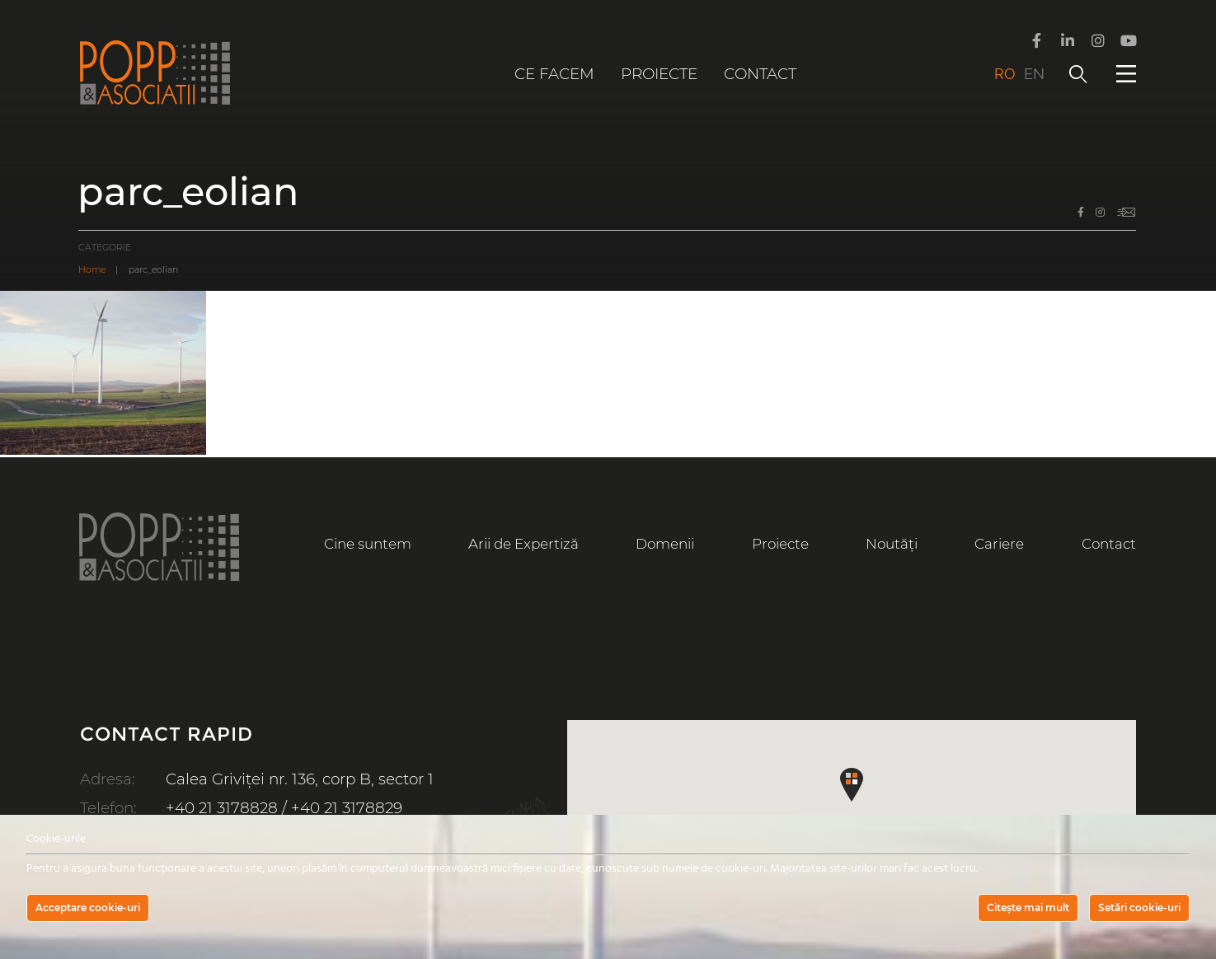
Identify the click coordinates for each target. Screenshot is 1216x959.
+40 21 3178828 (222, 807)
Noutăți (892, 544)
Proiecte (659, 73)
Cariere (999, 544)
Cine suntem (367, 544)
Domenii (665, 544)
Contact (760, 73)
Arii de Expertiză (523, 544)
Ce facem (554, 73)
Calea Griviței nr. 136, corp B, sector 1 (300, 779)
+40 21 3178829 (346, 807)
